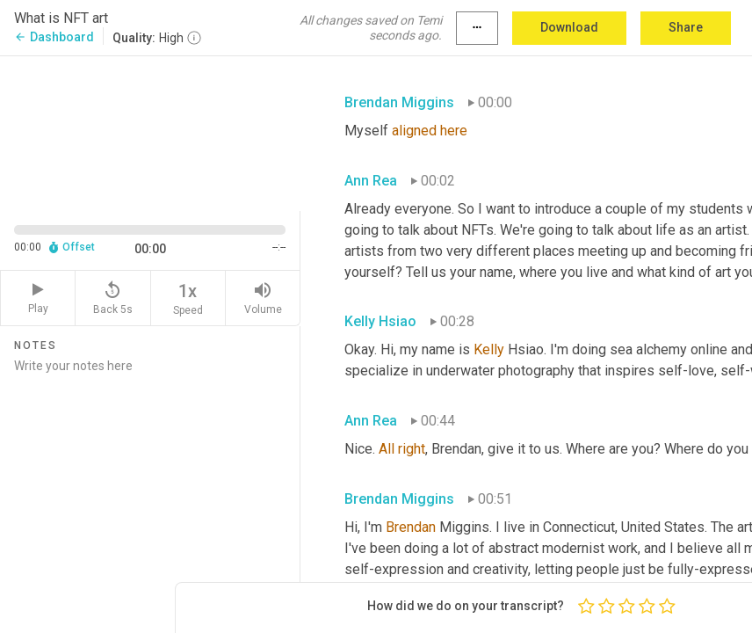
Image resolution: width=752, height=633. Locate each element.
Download (569, 27)
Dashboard (54, 37)
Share (686, 27)
